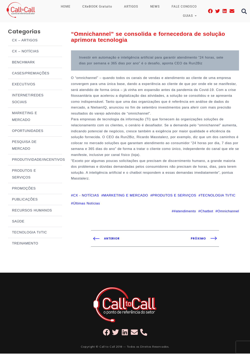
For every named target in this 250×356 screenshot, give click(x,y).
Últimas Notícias (86, 205)
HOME (65, 6)
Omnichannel (228, 213)
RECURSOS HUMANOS (32, 211)
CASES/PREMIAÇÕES (30, 74)
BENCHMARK (23, 63)
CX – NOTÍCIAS (25, 52)
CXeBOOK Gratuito (97, 6)
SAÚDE (18, 222)
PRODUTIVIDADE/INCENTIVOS (37, 160)
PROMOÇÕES (24, 189)
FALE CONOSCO (184, 6)
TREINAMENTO (25, 244)
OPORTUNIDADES (27, 131)
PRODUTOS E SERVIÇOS (24, 174)
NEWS (155, 6)
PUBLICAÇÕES (25, 200)
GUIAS (190, 16)
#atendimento (185, 213)
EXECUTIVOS (23, 85)
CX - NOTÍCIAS (86, 197)
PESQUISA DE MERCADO (24, 145)
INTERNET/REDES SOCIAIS (28, 99)
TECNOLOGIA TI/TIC (29, 233)
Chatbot (206, 213)
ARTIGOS (131, 6)
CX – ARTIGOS (25, 41)
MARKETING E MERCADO (24, 117)
